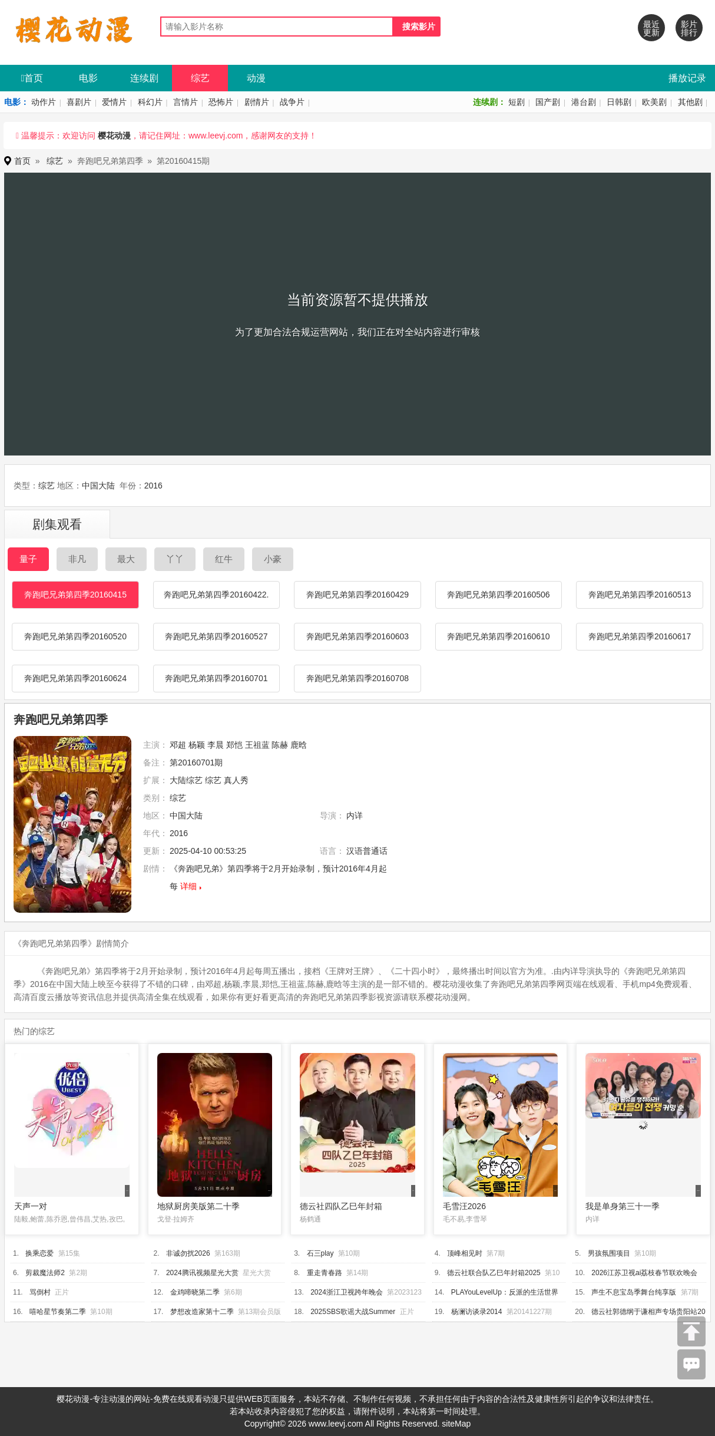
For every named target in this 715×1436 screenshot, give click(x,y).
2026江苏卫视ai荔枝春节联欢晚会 (644, 1273)
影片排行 (689, 28)
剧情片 (256, 102)
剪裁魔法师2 (45, 1273)
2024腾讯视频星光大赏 (202, 1273)
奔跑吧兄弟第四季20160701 (216, 678)
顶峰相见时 (464, 1253)
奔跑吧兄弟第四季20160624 (75, 678)
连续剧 (144, 78)
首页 (32, 78)
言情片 (185, 102)
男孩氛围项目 (609, 1253)
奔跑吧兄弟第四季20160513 (639, 594)
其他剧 (690, 102)
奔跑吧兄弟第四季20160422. (216, 594)
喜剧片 (79, 102)
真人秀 (236, 780)
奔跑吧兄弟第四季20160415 (75, 594)
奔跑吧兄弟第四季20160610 (498, 636)
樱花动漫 (114, 135)
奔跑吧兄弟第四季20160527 (216, 636)
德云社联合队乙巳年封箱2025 (494, 1273)
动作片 (43, 102)
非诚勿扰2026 (188, 1253)
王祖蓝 (257, 745)
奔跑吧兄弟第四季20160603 (357, 636)
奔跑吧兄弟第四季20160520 (75, 636)
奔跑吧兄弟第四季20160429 (357, 594)
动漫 (256, 78)
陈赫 (280, 745)
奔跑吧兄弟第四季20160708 (357, 678)
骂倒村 (40, 1292)
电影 (88, 78)
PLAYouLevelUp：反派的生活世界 (504, 1292)
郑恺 (234, 745)
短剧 (516, 102)
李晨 (215, 745)
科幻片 (150, 102)
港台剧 (583, 102)
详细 (188, 886)
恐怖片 (220, 102)
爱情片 (114, 102)
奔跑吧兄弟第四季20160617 (639, 636)
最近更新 (651, 28)
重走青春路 (324, 1273)
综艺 (200, 78)
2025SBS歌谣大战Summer (352, 1312)
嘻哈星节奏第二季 (57, 1312)
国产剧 (547, 102)
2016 (153, 485)
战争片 (292, 102)
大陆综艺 (186, 780)
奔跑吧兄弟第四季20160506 (498, 594)
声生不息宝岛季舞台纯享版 (633, 1292)
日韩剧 (619, 102)
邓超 (178, 745)
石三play (320, 1253)
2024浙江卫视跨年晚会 (346, 1292)
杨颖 (196, 745)
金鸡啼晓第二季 (195, 1292)
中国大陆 (98, 485)
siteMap (456, 1423)
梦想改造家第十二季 (202, 1312)
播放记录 (687, 78)
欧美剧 (654, 102)
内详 (354, 815)
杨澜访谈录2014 (476, 1312)
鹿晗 (298, 745)
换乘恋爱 (39, 1253)
